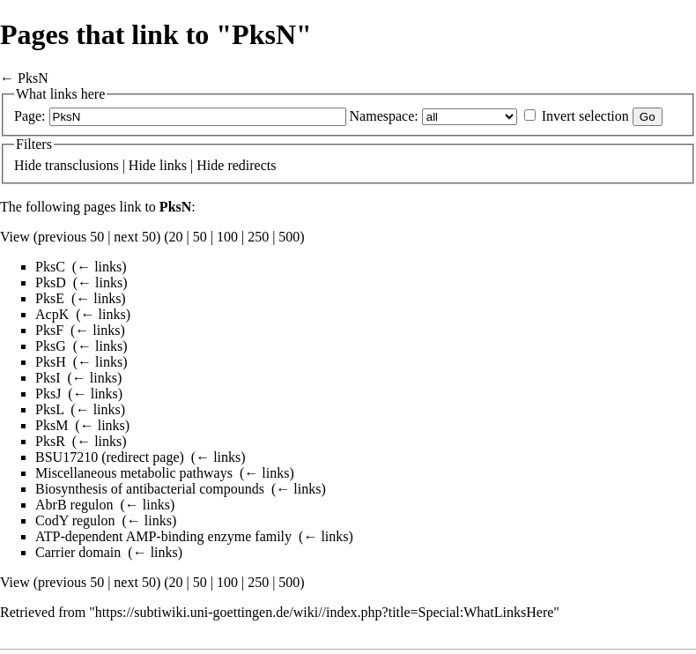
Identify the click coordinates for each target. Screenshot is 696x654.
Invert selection (585, 115)
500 (289, 236)
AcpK (52, 314)
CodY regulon (75, 520)
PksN (33, 78)
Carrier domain (78, 552)
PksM (51, 425)
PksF (49, 330)
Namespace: (384, 115)
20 (176, 236)
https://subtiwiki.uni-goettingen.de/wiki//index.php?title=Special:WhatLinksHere (324, 612)
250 (258, 236)
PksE (49, 298)
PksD (50, 282)
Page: (30, 115)
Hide (27, 165)
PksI (47, 377)
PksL (49, 409)
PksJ (48, 393)
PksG (50, 345)
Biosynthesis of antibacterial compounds (149, 488)
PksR (50, 441)
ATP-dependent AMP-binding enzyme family (163, 536)
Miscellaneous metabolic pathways (134, 472)
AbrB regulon (74, 504)
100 (227, 236)
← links (99, 266)
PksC (50, 266)
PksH (50, 361)
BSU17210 (66, 457)
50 (200, 236)
